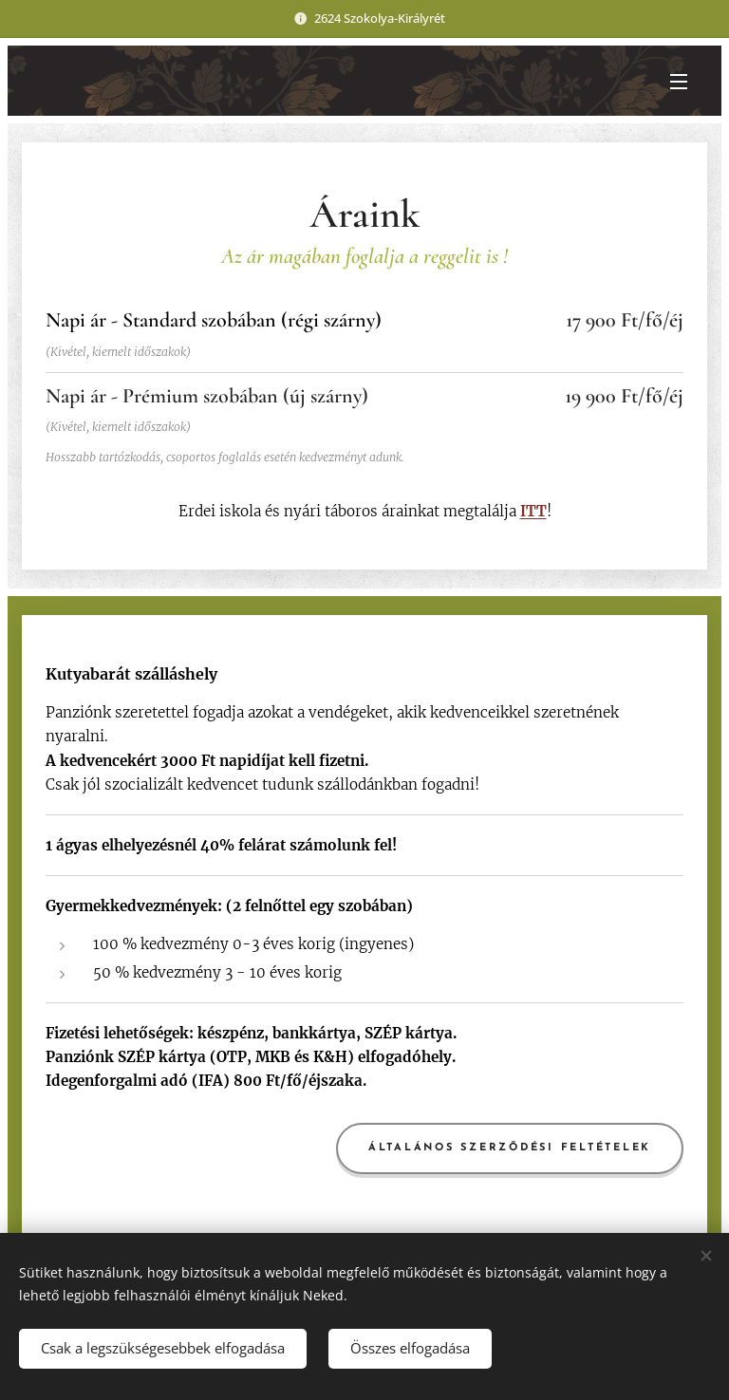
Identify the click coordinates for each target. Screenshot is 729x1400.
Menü (678, 82)
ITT (533, 511)
